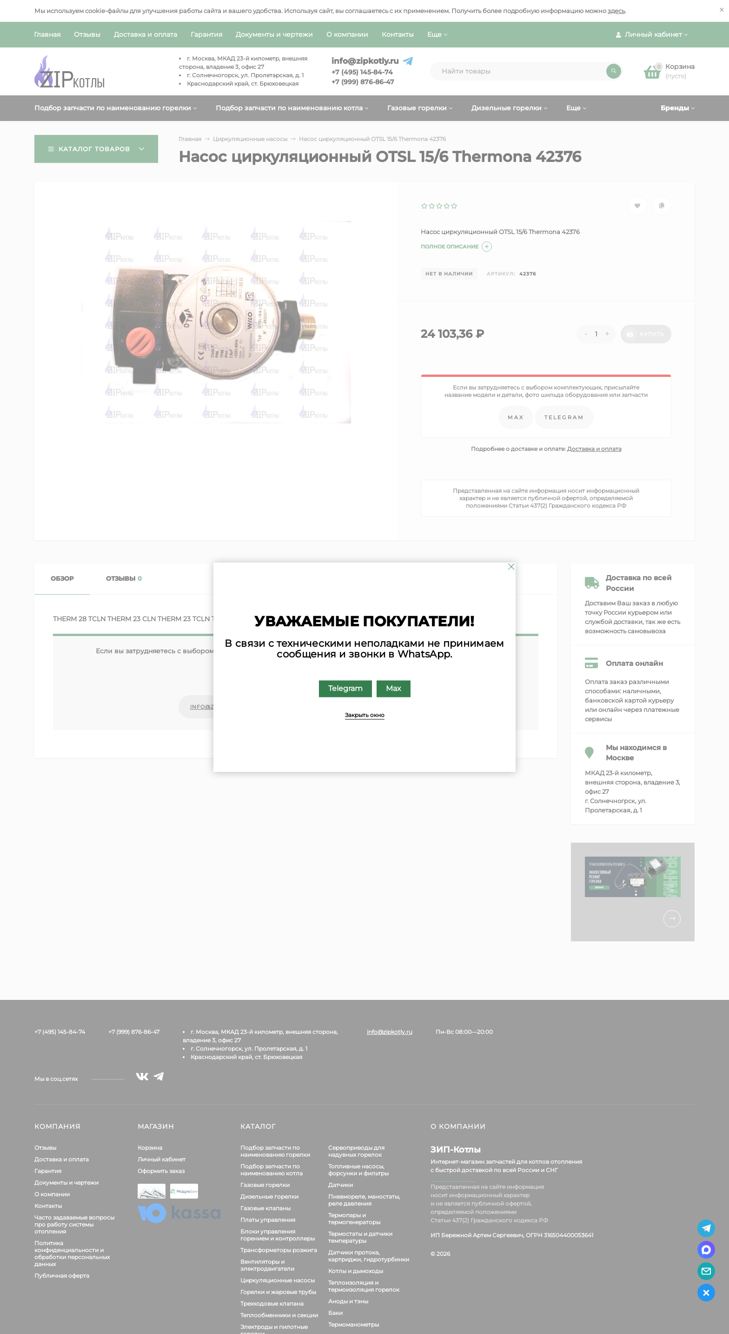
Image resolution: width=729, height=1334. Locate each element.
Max (393, 688)
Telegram (345, 688)
